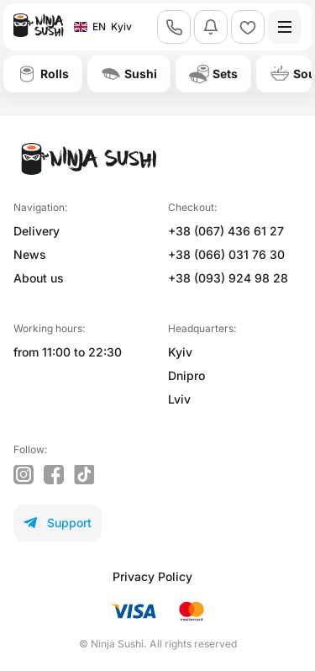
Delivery (36, 231)
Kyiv (180, 352)
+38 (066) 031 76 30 (226, 254)
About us (38, 278)
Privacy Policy (152, 576)
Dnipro (186, 375)
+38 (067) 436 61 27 (226, 231)
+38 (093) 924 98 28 (228, 278)
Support (58, 522)
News (29, 254)
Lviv (179, 399)
